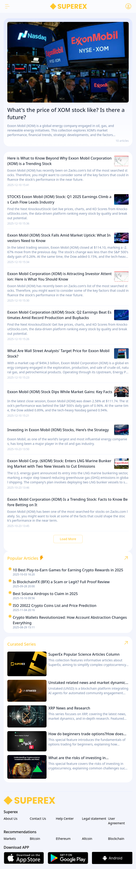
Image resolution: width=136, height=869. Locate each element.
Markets (10, 838)
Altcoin (87, 838)
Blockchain (116, 838)
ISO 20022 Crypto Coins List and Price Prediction (55, 605)
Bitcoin (35, 838)
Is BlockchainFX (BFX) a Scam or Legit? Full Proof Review (61, 581)
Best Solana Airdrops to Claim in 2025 (45, 593)
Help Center (65, 818)
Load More (68, 539)
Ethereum (63, 838)
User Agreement (116, 820)
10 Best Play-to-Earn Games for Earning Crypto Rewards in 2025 (68, 569)
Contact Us (38, 818)
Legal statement (94, 818)
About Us (10, 818)
